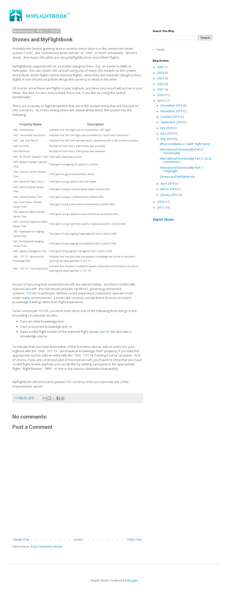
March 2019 (169, 189)
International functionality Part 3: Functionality (181, 151)
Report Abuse (163, 219)
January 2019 (170, 195)
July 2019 (167, 128)
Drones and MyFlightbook (177, 177)
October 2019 (170, 117)
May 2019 (167, 139)
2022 (161, 84)
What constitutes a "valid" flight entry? (185, 144)
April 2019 (168, 184)
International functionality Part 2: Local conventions (185, 160)
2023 (161, 78)
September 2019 (172, 122)
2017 (161, 207)
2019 (161, 101)
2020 (161, 95)
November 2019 (172, 111)
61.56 (110, 331)
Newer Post (21, 540)
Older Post (134, 540)
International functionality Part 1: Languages (181, 169)
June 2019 (167, 133)
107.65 (31, 293)
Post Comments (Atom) (46, 546)
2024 (161, 73)
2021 (161, 89)
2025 (161, 67)
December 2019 (172, 105)
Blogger (132, 580)
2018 (161, 202)
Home (78, 540)
